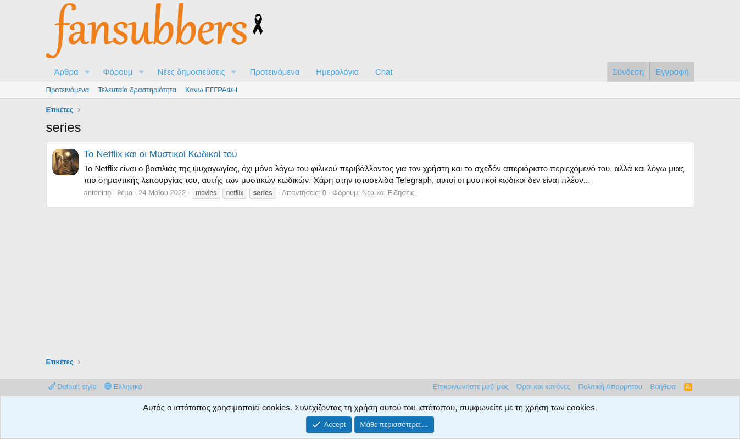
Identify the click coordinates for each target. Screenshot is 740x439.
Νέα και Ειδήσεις (388, 192)
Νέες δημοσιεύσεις (191, 71)
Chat (384, 71)
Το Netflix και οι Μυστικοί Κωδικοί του (160, 154)
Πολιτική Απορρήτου (610, 386)
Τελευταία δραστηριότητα (137, 90)
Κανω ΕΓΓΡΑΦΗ (211, 90)
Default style (72, 386)
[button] (86, 72)
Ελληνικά (123, 386)
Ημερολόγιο (337, 71)
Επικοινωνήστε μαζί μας (470, 386)
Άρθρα (66, 71)
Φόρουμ (117, 71)
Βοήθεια (663, 386)
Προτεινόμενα (275, 71)
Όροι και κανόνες (543, 386)
